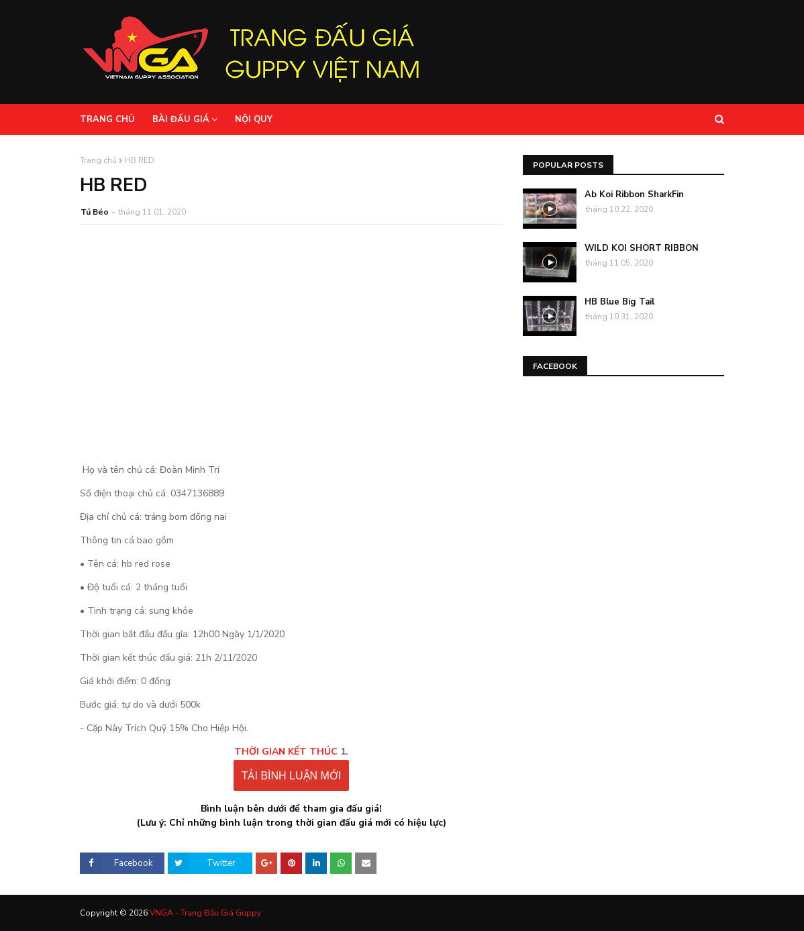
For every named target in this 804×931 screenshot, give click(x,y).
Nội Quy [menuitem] (253, 119)
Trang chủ (98, 160)
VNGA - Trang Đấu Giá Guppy (205, 913)
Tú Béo (95, 212)
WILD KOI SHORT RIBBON (642, 248)
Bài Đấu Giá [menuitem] (180, 119)
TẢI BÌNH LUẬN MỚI (292, 775)
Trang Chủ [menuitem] (107, 119)
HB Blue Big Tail (619, 302)
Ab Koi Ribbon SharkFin (634, 194)
